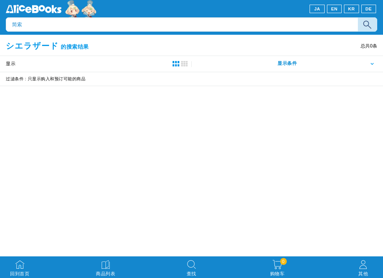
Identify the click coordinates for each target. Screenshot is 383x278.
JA (317, 9)
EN (334, 9)
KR (351, 9)
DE (369, 9)
